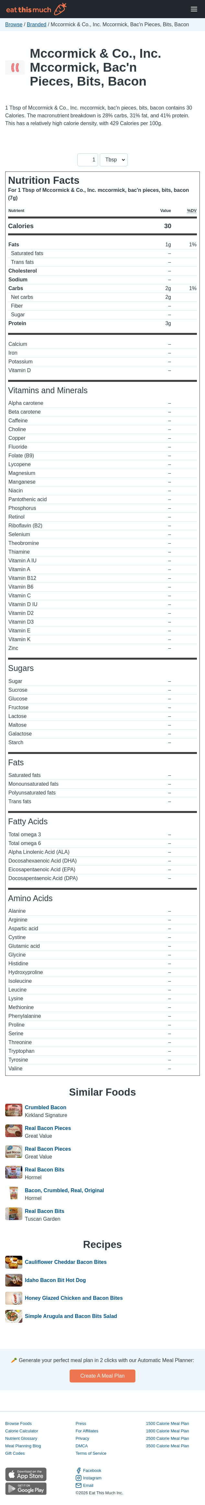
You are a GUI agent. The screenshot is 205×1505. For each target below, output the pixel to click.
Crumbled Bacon (45, 1107)
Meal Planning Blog (23, 1445)
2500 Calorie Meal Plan (167, 1438)
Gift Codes (15, 1453)
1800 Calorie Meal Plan (167, 1431)
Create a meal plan (102, 1376)
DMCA (81, 1445)
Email (84, 1485)
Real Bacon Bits (44, 1169)
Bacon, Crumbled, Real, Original (64, 1190)
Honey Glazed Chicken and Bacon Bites (74, 1298)
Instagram (88, 1478)
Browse (13, 24)
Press (80, 1423)
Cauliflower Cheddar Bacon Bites (66, 1262)
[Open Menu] (194, 9)
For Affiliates (86, 1431)
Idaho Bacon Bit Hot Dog (55, 1280)
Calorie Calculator (21, 1431)
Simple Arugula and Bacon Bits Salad (71, 1316)
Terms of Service (90, 1453)
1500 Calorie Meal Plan (167, 1423)
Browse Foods (18, 1423)
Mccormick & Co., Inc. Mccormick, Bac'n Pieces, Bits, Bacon (95, 67)
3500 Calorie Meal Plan (167, 1445)
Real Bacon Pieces (48, 1128)
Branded (37, 24)
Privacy (82, 1438)
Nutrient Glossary (21, 1438)
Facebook (88, 1470)
